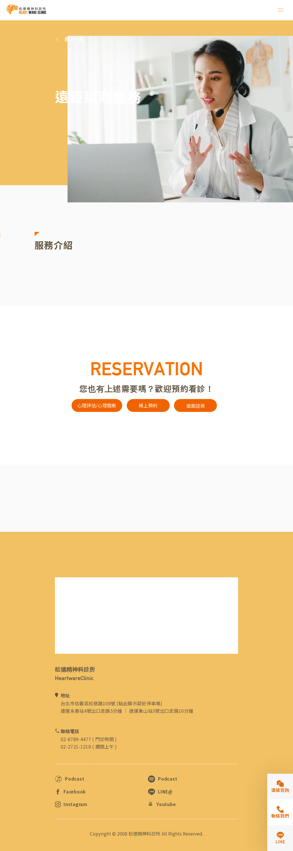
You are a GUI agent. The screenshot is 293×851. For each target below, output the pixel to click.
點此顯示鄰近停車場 (139, 703)
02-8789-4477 (76, 739)
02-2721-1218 (76, 746)
